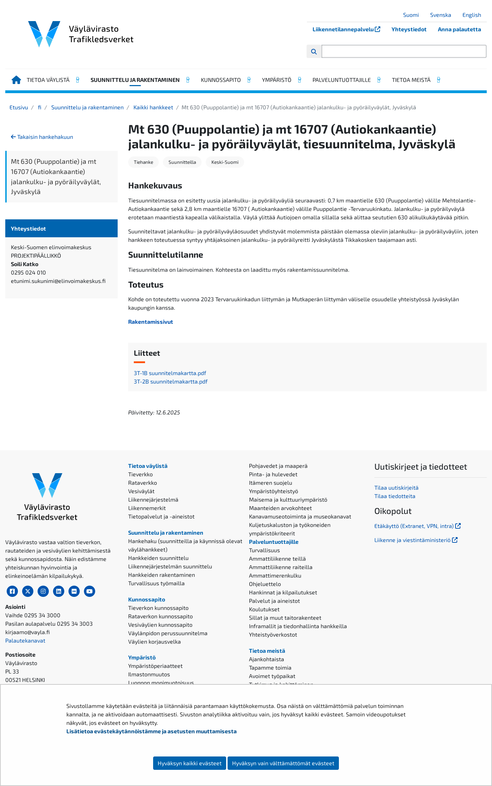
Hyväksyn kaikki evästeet (190, 763)
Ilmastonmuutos (149, 674)
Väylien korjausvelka (154, 641)
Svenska (443, 14)
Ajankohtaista (266, 659)
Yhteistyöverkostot (273, 634)
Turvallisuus (264, 550)
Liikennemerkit (147, 507)
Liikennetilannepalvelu (349, 29)
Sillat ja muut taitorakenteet (285, 617)
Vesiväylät (141, 491)
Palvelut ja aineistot (274, 600)
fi (39, 107)
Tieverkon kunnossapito (158, 607)
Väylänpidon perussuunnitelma (168, 633)
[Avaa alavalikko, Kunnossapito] (248, 79)
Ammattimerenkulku (275, 575)
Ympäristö (276, 79)
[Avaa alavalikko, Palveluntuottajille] (378, 79)
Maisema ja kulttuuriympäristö (288, 499)
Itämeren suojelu (270, 482)
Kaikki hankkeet (152, 107)
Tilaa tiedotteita (394, 495)
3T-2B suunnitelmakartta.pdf (171, 381)
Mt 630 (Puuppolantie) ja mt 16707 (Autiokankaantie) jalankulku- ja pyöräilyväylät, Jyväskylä (56, 176)
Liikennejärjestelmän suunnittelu (170, 566)
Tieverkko (140, 474)
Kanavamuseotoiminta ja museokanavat (300, 516)
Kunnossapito (221, 79)
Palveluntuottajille (342, 79)
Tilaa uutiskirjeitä (396, 487)
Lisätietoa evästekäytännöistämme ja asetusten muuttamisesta (151, 731)
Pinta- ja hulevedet (273, 474)
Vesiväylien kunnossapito (160, 624)
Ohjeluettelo (265, 583)
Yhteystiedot (409, 29)
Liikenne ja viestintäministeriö (416, 539)
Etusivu (18, 107)
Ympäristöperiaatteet (155, 665)
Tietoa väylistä (48, 79)
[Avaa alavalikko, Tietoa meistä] (438, 79)
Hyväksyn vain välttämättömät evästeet (283, 763)
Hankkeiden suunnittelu (158, 557)
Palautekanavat (25, 640)
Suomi (414, 14)
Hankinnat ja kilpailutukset (283, 592)
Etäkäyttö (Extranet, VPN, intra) (418, 525)
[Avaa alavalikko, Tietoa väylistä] (77, 79)
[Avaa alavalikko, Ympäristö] (299, 79)
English (474, 14)
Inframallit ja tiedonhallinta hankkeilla (298, 626)
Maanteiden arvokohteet (280, 507)
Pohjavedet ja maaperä (278, 465)
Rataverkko (142, 482)
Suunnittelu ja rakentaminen (135, 79)
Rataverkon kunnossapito (160, 616)
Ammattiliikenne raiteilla (281, 566)
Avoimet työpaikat (272, 675)
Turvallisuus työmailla (156, 583)
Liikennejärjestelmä (153, 499)
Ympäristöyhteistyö (273, 491)
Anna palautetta (459, 29)
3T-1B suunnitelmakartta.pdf (170, 372)
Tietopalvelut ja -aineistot (161, 516)
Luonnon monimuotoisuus (161, 682)
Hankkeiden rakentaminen (161, 574)
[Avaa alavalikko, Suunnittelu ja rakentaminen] (187, 79)
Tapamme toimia (270, 667)
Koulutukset (264, 609)
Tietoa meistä (411, 79)
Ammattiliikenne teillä (277, 558)
